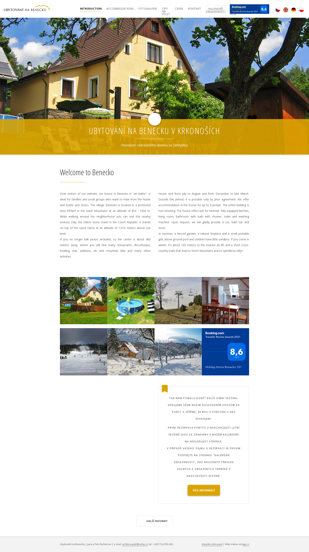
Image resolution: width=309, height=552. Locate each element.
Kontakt (194, 8)
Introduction (91, 8)
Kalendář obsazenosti (215, 9)
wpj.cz (245, 544)
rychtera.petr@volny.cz (135, 544)
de (293, 9)
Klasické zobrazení (212, 544)
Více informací (204, 490)
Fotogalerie (147, 8)
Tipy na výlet (166, 9)
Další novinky (157, 521)
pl (301, 9)
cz (277, 9)
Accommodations (120, 8)
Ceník (179, 8)
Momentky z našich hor (238, 9)
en (285, 9)
